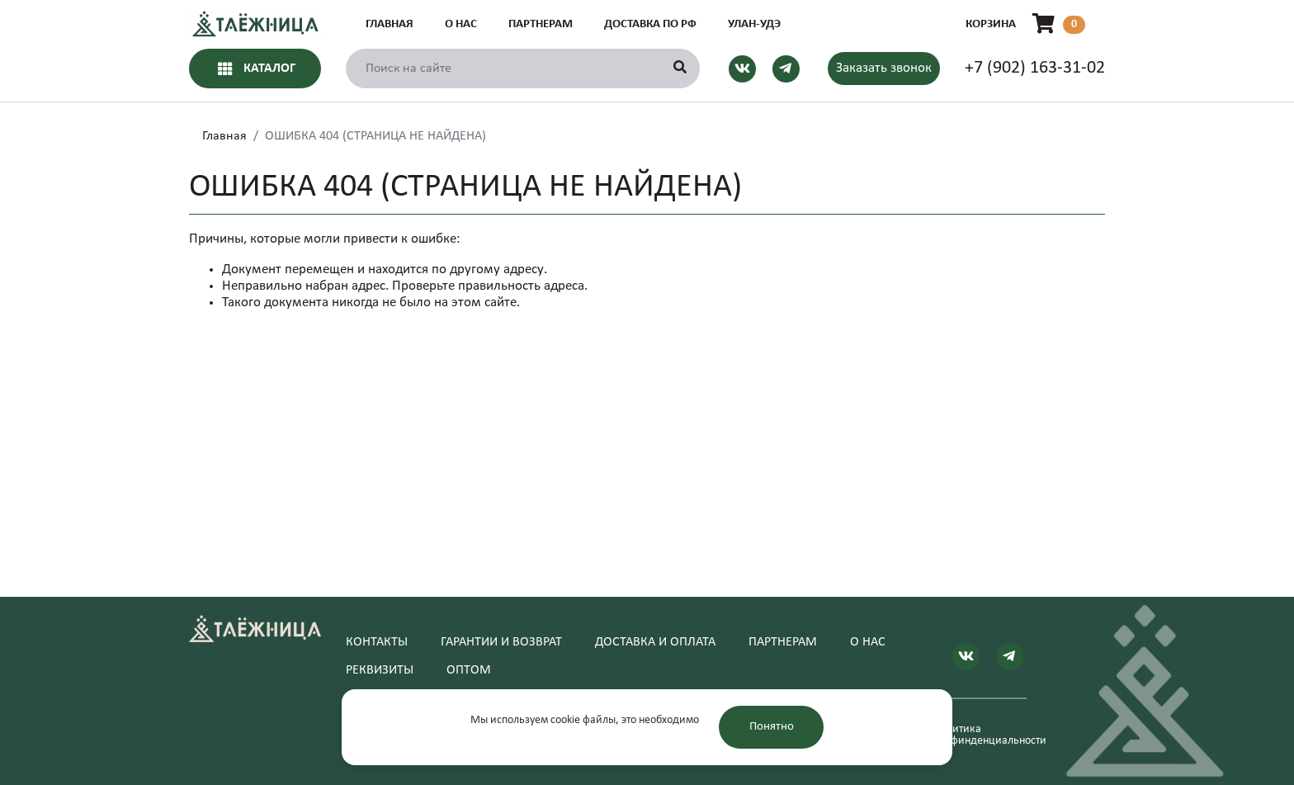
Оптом (468, 670)
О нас (461, 24)
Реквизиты (379, 670)
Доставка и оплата (655, 642)
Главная (389, 24)
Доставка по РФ (650, 24)
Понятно (771, 727)
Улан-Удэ (754, 24)
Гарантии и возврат (501, 642)
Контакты (377, 642)
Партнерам (540, 24)
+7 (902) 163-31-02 (1035, 68)
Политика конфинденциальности (980, 735)
